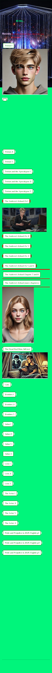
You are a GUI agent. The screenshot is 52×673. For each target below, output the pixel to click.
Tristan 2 (9, 152)
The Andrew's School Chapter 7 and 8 (22, 274)
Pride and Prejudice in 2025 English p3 (22, 552)
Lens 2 (8, 473)
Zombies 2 (9, 404)
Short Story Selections (26, 7)
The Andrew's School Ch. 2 (17, 236)
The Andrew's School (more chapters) (22, 283)
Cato (7, 384)
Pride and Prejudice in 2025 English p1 (22, 533)
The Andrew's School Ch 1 (16, 201)
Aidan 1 (8, 424)
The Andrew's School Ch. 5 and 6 (19, 266)
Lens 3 (8, 483)
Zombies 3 (9, 414)
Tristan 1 (8, 45)
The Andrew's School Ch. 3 (17, 246)
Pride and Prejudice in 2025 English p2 (22, 543)
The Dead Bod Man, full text (17, 349)
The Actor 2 (10, 503)
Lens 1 (7, 463)
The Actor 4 (10, 523)
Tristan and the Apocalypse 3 (18, 191)
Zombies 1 (9, 394)
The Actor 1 (10, 493)
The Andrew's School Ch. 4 (17, 256)
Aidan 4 (8, 454)
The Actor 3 (10, 513)
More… (20, 21)
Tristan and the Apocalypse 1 (18, 171)
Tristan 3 (9, 161)
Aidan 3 (8, 444)
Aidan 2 (8, 434)
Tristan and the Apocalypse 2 (18, 181)
